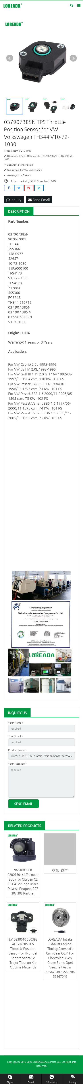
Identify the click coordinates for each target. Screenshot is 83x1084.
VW (53, 181)
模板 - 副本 (60, 870)
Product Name (16, 750)
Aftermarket (19, 181)
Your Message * (17, 763)
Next (73, 58)
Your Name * (15, 722)
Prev (9, 58)
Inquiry (13, 199)
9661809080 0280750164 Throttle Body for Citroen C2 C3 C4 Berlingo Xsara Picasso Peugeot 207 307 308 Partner (23, 881)
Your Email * (15, 736)
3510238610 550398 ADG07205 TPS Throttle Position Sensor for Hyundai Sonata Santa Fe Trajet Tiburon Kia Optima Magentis (22, 953)
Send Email (39, 199)
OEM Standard (39, 181)
